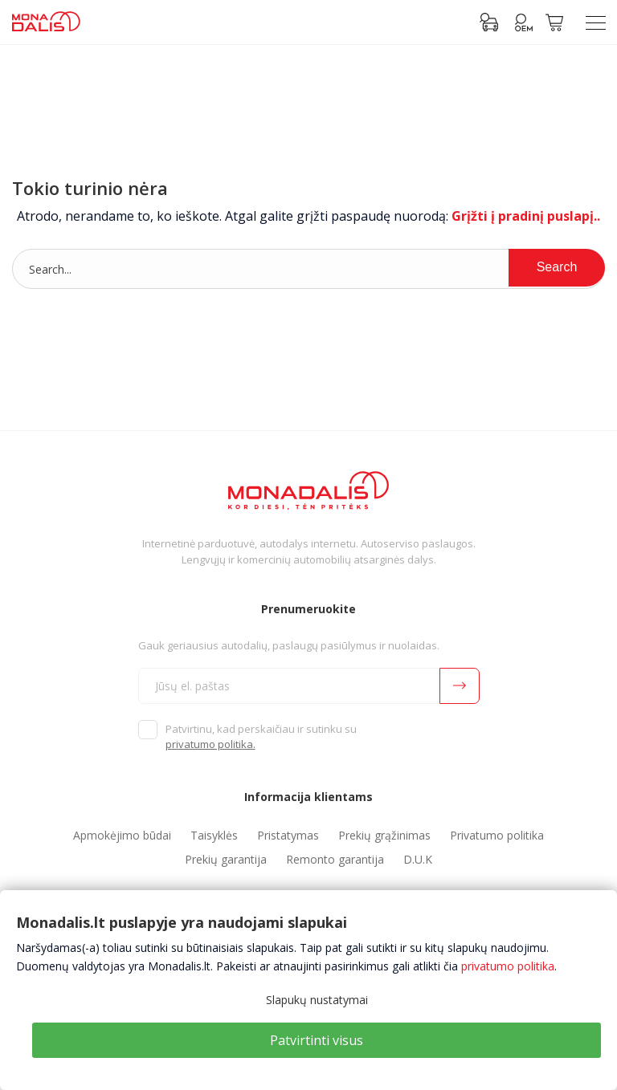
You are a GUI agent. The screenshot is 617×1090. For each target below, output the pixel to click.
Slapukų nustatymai (317, 999)
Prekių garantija (226, 859)
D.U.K (417, 859)
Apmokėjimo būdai (122, 835)
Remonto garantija (335, 859)
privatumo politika (507, 966)
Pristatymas (288, 835)
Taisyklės (214, 835)
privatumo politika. (210, 744)
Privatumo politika (497, 835)
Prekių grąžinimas (384, 835)
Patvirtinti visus (316, 1040)
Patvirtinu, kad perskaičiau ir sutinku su (261, 737)
